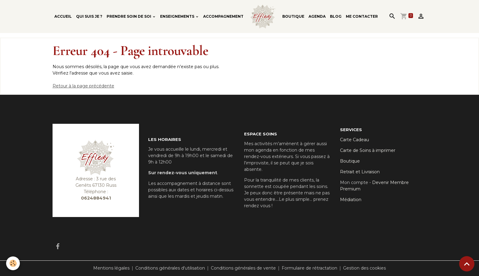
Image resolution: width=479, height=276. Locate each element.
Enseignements (177, 16)
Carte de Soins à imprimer (367, 150)
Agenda (317, 16)
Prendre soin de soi (129, 16)
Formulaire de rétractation (309, 268)
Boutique (293, 16)
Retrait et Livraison (360, 172)
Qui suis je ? (89, 16)
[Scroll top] (466, 263)
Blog (336, 16)
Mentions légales (111, 268)
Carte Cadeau (354, 139)
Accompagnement (223, 16)
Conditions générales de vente (243, 268)
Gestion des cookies (364, 268)
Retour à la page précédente (83, 86)
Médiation (350, 199)
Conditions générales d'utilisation (170, 268)
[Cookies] (13, 263)
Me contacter (362, 16)
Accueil (63, 16)
